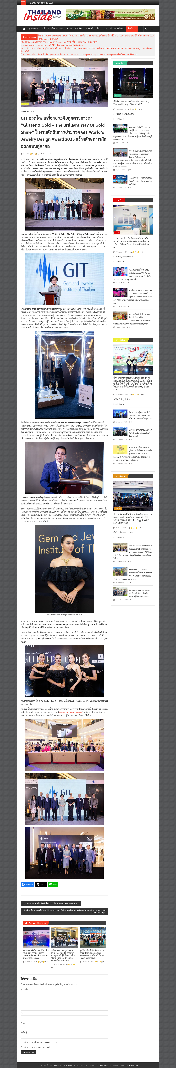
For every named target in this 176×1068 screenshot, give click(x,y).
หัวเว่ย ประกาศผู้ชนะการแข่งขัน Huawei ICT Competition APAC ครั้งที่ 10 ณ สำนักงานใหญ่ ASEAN (59, 42)
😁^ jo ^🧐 (41, 962)
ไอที (43, 28)
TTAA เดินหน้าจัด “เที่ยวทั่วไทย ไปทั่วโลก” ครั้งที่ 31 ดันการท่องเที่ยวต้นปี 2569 (140, 181)
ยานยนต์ (89, 28)
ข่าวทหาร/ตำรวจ (117, 28)
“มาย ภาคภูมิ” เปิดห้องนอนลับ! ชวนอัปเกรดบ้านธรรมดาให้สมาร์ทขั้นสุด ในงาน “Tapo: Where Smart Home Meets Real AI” (131, 242)
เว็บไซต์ (24, 1032)
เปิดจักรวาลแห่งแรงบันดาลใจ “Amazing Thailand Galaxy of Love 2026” (131, 102)
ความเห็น (25, 989)
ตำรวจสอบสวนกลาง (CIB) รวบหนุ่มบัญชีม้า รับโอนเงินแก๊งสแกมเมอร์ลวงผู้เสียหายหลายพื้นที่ (140, 593)
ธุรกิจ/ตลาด (33, 28)
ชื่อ (22, 1014)
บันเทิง (69, 28)
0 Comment (46, 154)
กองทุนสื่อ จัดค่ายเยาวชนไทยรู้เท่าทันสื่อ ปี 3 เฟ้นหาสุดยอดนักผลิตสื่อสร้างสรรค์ (52, 45)
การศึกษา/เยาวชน (55, 28)
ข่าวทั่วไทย (132, 28)
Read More (118, 119)
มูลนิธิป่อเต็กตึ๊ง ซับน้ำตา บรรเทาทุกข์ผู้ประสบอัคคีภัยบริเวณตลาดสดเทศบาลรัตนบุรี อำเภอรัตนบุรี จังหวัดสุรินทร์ (92, 954)
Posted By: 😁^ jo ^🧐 (29, 154)
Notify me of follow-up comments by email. (41, 1042)
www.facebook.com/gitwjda (70, 712)
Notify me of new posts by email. (36, 1047)
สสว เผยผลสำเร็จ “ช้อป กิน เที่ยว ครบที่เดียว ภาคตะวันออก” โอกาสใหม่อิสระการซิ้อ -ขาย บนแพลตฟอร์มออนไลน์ (36, 954)
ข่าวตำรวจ (118, 508)
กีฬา (98, 28)
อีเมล (23, 1023)
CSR (105, 28)
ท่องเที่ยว (78, 28)
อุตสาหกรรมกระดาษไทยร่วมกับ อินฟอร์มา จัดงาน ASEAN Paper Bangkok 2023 (51, 903)
